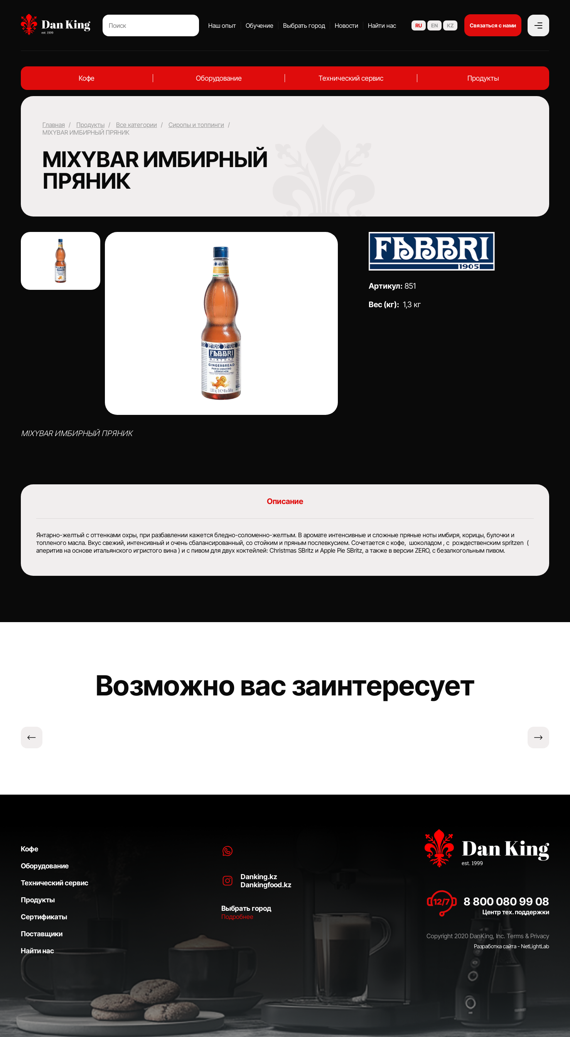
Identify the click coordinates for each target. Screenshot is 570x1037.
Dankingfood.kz (266, 885)
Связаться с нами (493, 25)
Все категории (136, 125)
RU (418, 25)
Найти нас (382, 25)
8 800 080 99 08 (506, 901)
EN (434, 25)
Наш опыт (222, 25)
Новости (346, 25)
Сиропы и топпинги (196, 125)
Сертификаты (44, 917)
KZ (450, 25)
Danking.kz (259, 877)
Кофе (86, 78)
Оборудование (219, 78)
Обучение (259, 25)
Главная (53, 125)
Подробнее (237, 916)
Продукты (483, 78)
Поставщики (41, 934)
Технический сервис (351, 78)
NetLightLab (535, 946)
